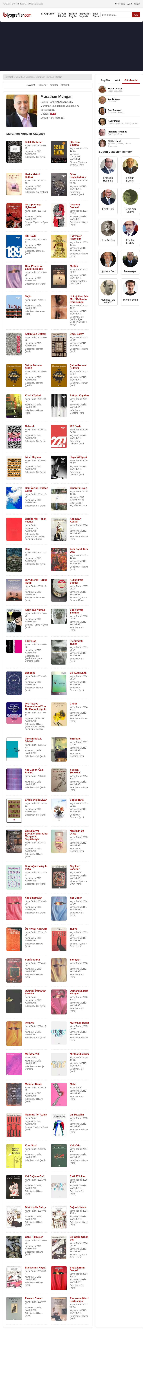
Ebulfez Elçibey (130, 241)
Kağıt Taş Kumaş (35, 610)
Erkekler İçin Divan (36, 800)
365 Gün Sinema (75, 143)
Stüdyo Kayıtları (79, 395)
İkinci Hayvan (33, 457)
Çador (73, 703)
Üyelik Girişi (120, 4)
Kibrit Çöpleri (33, 395)
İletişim (137, 4)
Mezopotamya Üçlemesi (33, 206)
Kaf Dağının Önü (34, 1176)
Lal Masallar (77, 1114)
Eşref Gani (108, 209)
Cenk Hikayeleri (34, 1237)
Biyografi (31, 85)
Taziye (73, 928)
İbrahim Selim (130, 299)
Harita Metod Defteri (32, 175)
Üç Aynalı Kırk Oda (36, 928)
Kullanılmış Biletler (76, 581)
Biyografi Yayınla (85, 15)
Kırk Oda (75, 1145)
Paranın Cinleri (33, 1298)
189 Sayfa (30, 236)
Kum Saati (31, 1145)
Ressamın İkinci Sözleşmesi (79, 1299)
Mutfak (74, 266)
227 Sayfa (75, 426)
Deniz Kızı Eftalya (130, 210)
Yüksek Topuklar (75, 771)
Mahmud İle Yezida (36, 1114)
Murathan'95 (32, 1054)
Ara (136, 15)
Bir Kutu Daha (78, 672)
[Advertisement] (66, 46)
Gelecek (29, 426)
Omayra (29, 1022)
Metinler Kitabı (33, 1084)
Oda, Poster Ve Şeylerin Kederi (34, 267)
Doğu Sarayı (77, 334)
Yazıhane (75, 738)
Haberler (42, 85)
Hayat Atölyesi (78, 457)
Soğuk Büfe (77, 800)
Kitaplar (54, 85)
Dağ (27, 549)
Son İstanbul (32, 959)
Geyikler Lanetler (75, 867)
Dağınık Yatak (78, 1207)
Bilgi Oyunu (97, 15)
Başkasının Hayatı (35, 1267)
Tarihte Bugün (73, 15)
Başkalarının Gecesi (77, 1269)
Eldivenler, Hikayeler (76, 237)
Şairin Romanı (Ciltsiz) (78, 366)
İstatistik (64, 85)
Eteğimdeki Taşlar (76, 642)
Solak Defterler (33, 142)
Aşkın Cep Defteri (35, 334)
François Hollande (108, 179)
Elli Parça (30, 641)
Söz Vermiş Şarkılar (76, 611)
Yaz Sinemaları (33, 897)
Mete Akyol (130, 271)
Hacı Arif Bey (108, 240)
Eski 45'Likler (78, 1176)
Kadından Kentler (75, 520)
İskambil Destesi (75, 206)
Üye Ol (129, 4)
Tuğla (28, 296)
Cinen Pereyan (78, 488)
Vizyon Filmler (62, 15)
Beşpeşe (30, 672)
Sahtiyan (75, 959)
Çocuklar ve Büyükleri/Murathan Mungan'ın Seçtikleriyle (36, 835)
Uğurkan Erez (108, 271)
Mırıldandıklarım (79, 1054)
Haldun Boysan (130, 179)
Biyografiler (48, 13)
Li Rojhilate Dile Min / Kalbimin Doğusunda (79, 299)
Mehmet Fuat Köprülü (108, 301)
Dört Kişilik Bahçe (35, 1207)
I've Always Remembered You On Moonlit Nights (35, 706)
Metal (73, 1084)
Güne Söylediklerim (78, 175)
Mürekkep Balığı (79, 1022)
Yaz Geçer (76, 897)
